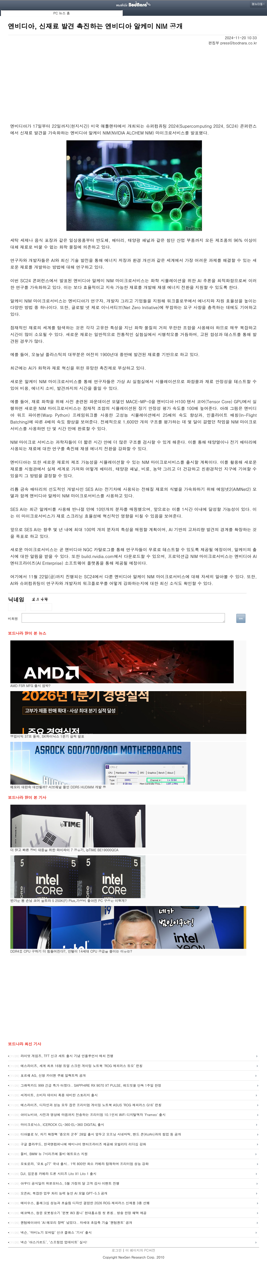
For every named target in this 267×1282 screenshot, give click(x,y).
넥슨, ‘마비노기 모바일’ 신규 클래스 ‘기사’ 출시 (50, 1232)
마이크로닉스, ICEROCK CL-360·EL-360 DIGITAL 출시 (56, 1124)
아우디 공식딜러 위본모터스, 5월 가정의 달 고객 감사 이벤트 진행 (64, 1183)
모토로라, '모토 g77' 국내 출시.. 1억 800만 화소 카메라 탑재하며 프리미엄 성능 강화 (79, 1164)
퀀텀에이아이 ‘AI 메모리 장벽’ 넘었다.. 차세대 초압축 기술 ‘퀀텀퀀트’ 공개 (70, 1222)
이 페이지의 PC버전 (140, 1250)
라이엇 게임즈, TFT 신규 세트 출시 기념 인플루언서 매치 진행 (61, 1056)
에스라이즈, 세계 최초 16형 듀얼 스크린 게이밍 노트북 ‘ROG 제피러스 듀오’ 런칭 (76, 1066)
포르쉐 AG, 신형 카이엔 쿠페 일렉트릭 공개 (47, 1075)
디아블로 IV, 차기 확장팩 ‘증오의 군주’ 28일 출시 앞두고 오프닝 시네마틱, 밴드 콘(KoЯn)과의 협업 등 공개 (95, 1134)
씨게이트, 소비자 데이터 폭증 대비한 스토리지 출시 (53, 1095)
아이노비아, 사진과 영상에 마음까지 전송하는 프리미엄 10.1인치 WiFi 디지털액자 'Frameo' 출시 (87, 1115)
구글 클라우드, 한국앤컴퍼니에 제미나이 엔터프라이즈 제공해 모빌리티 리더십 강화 (77, 1144)
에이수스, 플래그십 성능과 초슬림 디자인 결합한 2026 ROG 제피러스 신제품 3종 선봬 (79, 1203)
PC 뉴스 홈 (61, 13)
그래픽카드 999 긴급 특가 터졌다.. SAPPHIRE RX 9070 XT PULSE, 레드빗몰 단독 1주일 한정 (85, 1085)
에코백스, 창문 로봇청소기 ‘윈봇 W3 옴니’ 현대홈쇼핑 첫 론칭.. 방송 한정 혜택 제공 (78, 1213)
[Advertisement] (133, 79)
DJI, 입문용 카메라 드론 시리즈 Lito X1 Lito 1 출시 (52, 1174)
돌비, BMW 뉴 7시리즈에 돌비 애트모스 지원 (48, 1154)
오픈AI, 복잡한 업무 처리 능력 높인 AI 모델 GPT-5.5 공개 (58, 1193)
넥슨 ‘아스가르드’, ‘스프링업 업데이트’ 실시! (48, 1242)
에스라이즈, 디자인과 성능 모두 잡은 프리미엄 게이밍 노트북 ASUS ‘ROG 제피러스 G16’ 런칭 (85, 1105)
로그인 (117, 1250)
